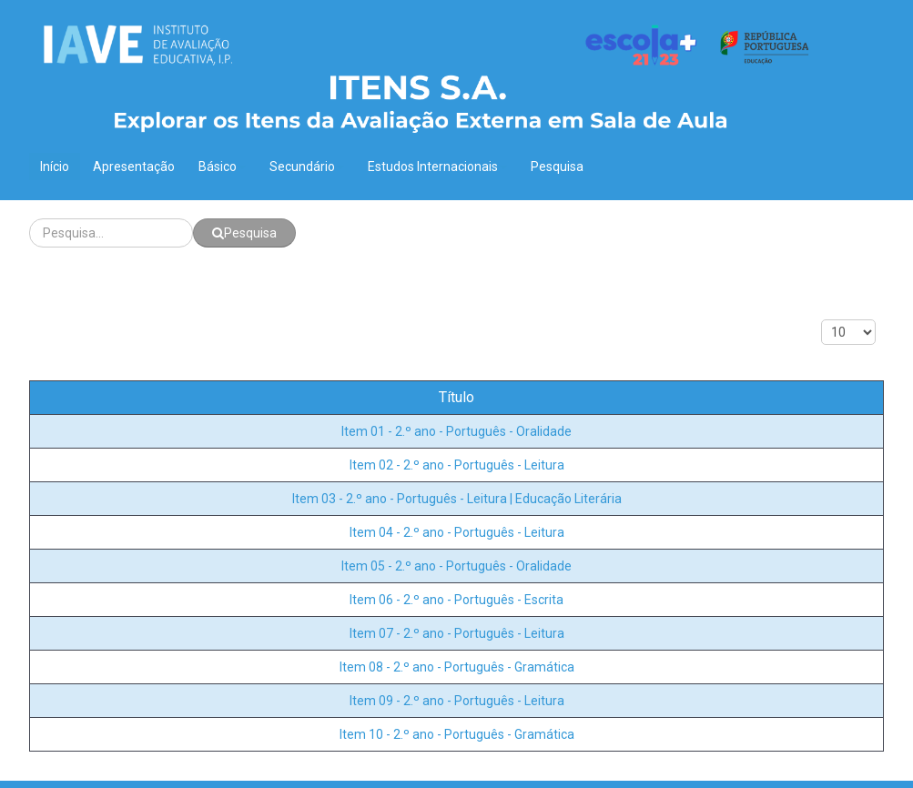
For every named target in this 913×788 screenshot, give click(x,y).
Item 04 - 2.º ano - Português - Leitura (457, 532)
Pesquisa (557, 166)
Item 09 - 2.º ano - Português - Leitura (457, 700)
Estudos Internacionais (437, 166)
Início (54, 166)
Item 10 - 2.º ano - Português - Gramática (457, 734)
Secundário (306, 166)
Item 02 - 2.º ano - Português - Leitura (457, 465)
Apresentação (134, 166)
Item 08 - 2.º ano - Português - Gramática (457, 667)
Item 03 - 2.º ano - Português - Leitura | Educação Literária (457, 498)
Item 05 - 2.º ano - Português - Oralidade (456, 566)
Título (456, 397)
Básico (222, 166)
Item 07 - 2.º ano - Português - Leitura (457, 633)
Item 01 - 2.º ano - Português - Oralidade (456, 431)
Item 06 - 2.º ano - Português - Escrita (456, 599)
